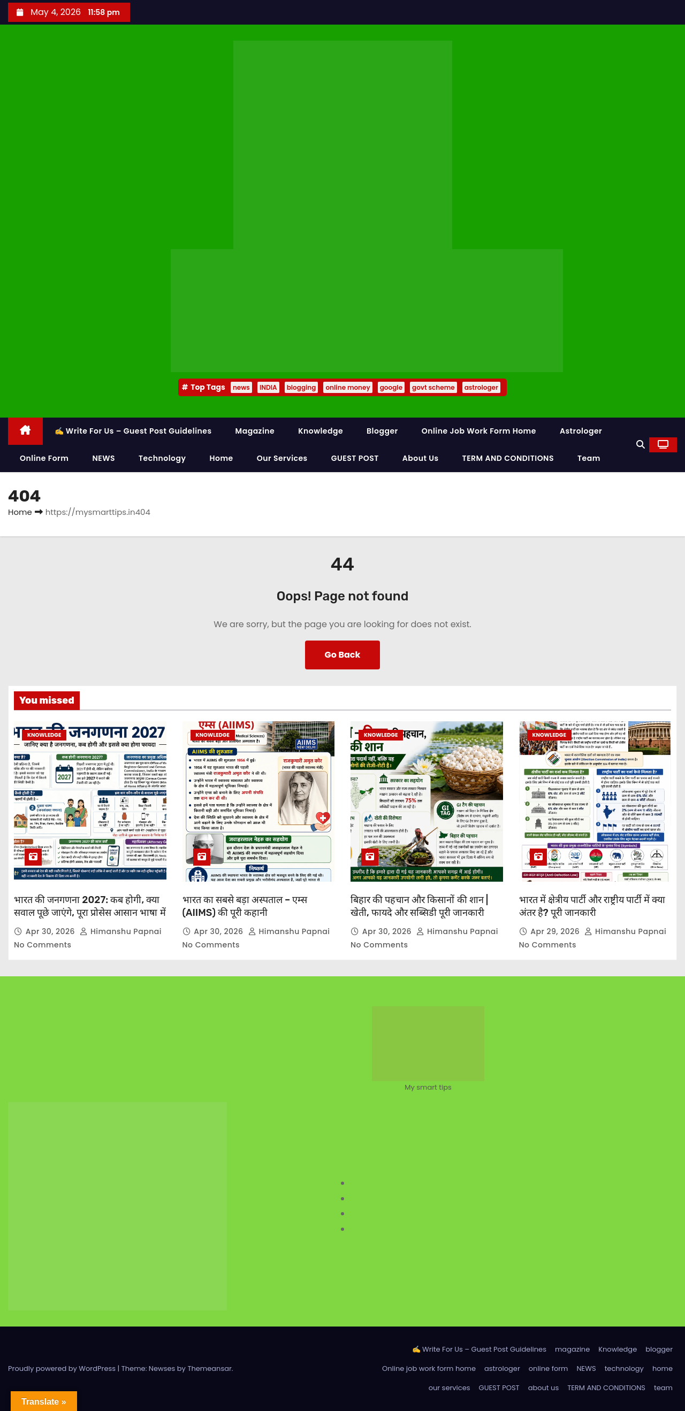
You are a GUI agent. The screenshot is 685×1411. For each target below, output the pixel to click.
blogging (301, 387)
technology (162, 458)
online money (347, 387)
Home (20, 512)
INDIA (268, 387)
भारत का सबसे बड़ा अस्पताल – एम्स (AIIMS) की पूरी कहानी (245, 906)
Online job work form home (479, 431)
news (241, 387)
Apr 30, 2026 (52, 931)
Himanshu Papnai (122, 931)
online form (44, 458)
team (588, 458)
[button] (640, 444)
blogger (382, 431)
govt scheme (433, 387)
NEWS (103, 458)
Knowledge (320, 431)
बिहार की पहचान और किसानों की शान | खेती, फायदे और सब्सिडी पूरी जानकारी (419, 906)
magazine (255, 431)
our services (282, 458)
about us (420, 458)
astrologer (481, 387)
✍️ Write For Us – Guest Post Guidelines (133, 431)
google (391, 387)
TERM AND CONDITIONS (508, 458)
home (221, 458)
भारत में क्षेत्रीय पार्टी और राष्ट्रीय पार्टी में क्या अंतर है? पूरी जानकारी (592, 906)
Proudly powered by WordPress (63, 1368)
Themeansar (209, 1368)
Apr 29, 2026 (556, 931)
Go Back (343, 655)
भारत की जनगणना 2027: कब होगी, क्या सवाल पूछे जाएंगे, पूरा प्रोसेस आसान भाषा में (90, 906)
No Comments (42, 944)
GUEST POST (355, 458)
